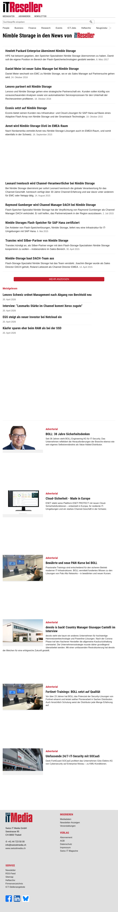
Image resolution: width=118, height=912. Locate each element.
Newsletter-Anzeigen (70, 822)
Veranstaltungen (68, 826)
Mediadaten (65, 819)
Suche (73, 16)
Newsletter (11, 870)
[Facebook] (10, 901)
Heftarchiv (10, 880)
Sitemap (9, 877)
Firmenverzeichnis (14, 883)
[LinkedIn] (18, 901)
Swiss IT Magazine (69, 851)
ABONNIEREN (24, 16)
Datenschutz (66, 844)
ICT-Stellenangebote (15, 887)
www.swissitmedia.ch (16, 848)
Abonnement (66, 837)
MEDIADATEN (8, 16)
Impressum (65, 847)
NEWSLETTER (40, 16)
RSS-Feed (11, 873)
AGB (62, 841)
